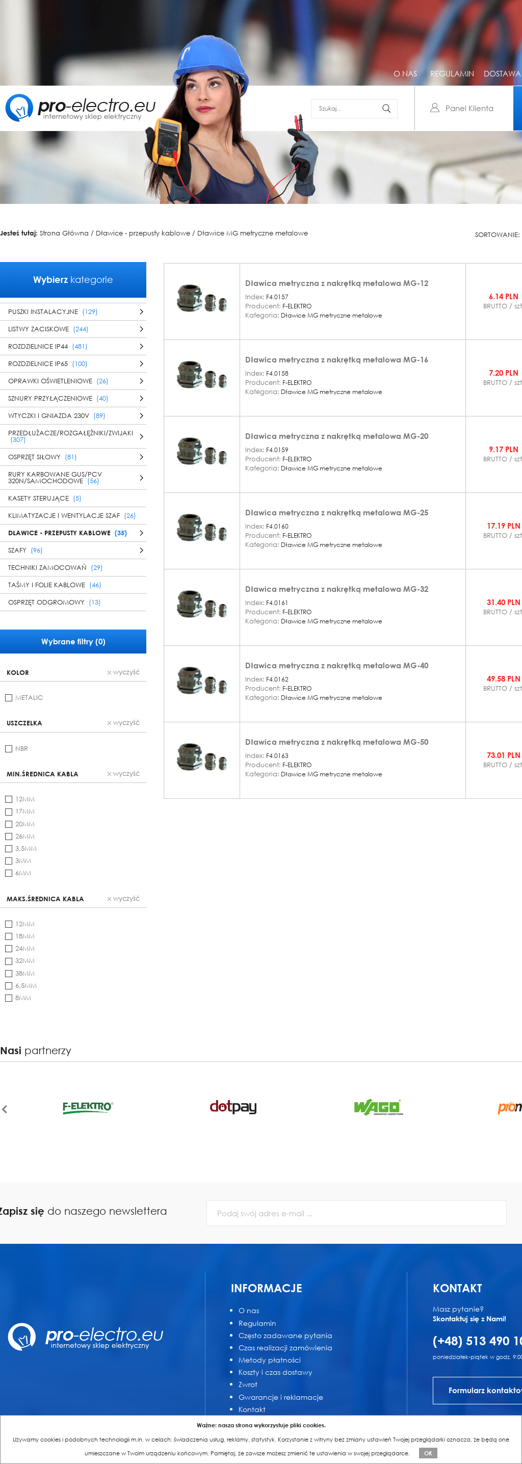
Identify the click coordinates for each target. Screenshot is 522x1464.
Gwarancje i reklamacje (281, 1397)
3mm (23, 860)
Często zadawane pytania (285, 1335)
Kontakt (252, 1409)
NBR (21, 748)
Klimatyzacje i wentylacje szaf (72, 515)
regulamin (452, 73)
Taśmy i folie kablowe (54, 585)
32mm (25, 960)
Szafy (25, 550)
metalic (29, 697)
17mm (25, 811)
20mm (25, 824)
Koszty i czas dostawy (275, 1372)
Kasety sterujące (45, 498)
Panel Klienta (469, 108)
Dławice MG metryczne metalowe (252, 233)
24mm (25, 948)
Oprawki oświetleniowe (58, 381)
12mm (25, 799)
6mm (23, 873)
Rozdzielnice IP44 (48, 346)
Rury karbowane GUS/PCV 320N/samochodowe (55, 477)
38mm (25, 973)
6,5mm (26, 985)
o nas (405, 73)
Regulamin (257, 1323)
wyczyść (124, 672)
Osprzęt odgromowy (54, 602)
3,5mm (26, 848)
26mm (25, 836)
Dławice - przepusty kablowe (143, 233)
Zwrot (248, 1384)
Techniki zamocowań (55, 567)
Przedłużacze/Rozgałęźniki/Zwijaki (70, 436)
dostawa (502, 73)
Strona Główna (64, 233)
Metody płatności (270, 1360)
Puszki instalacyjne (53, 311)
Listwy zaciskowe (48, 329)
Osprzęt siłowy (42, 457)
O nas (249, 1310)
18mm (25, 936)
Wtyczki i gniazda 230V (57, 415)
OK (428, 1453)
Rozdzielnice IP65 (48, 363)
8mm (23, 998)
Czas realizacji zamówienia (285, 1347)
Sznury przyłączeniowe (58, 398)
